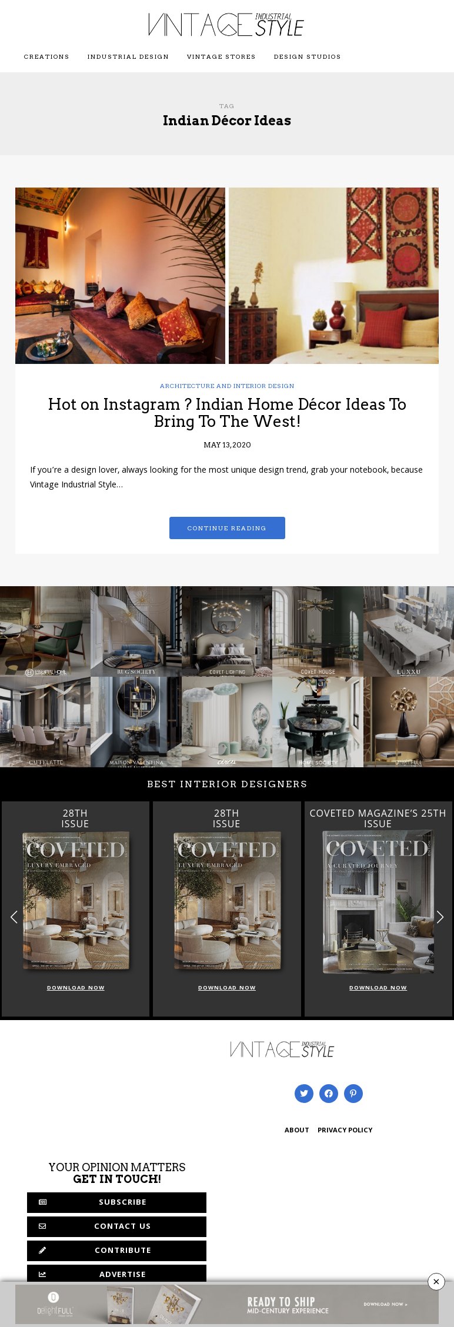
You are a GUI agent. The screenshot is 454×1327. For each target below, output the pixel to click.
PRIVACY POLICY (345, 1131)
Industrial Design (128, 56)
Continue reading (227, 528)
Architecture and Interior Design (227, 385)
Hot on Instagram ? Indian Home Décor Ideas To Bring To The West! (227, 412)
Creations (47, 56)
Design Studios (308, 56)
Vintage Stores (221, 56)
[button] (440, 917)
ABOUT (297, 1131)
